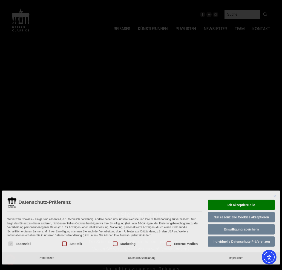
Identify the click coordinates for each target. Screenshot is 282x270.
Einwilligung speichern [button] (241, 205)
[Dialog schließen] (274, 172)
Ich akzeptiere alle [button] (241, 181)
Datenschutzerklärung (141, 233)
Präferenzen (46, 233)
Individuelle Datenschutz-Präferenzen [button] (241, 217)
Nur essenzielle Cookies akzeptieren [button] (241, 193)
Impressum (236, 233)
